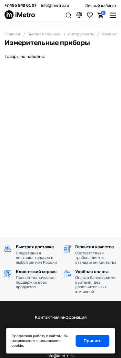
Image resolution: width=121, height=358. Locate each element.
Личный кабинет (100, 5)
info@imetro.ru (55, 5)
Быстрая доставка (35, 246)
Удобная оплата (91, 271)
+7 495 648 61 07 (20, 5)
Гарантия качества (94, 246)
